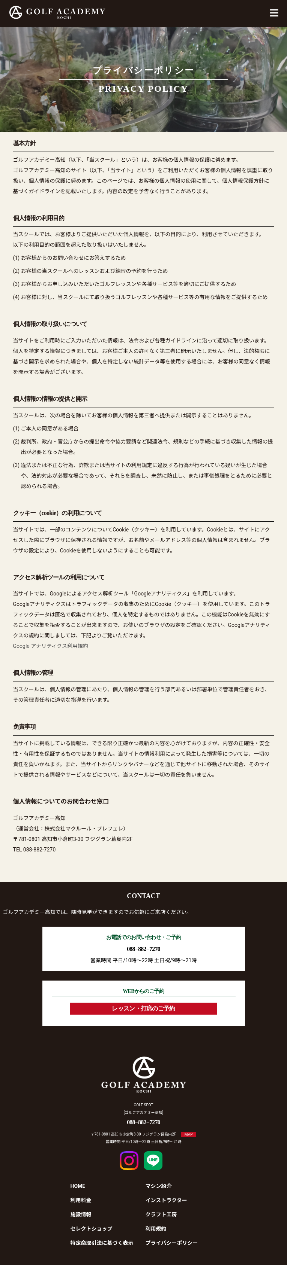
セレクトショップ (92, 1229)
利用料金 (81, 1200)
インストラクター (166, 1200)
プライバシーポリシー (172, 1243)
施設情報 (81, 1214)
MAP (189, 1134)
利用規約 (156, 1229)
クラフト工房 (161, 1214)
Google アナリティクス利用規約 (50, 646)
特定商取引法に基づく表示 (102, 1243)
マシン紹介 (159, 1186)
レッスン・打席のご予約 (143, 1008)
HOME (78, 1186)
